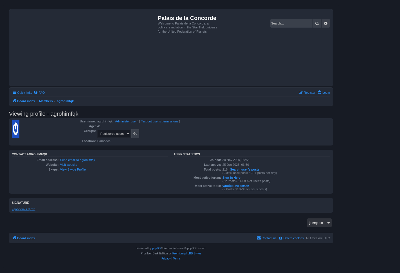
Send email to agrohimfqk (77, 160)
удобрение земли (236, 185)
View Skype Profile (73, 169)
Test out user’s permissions (159, 121)
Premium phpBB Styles (186, 253)
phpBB (156, 248)
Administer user (125, 121)
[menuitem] (39, 92)
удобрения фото (23, 209)
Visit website (68, 164)
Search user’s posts (245, 169)
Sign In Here (232, 177)
